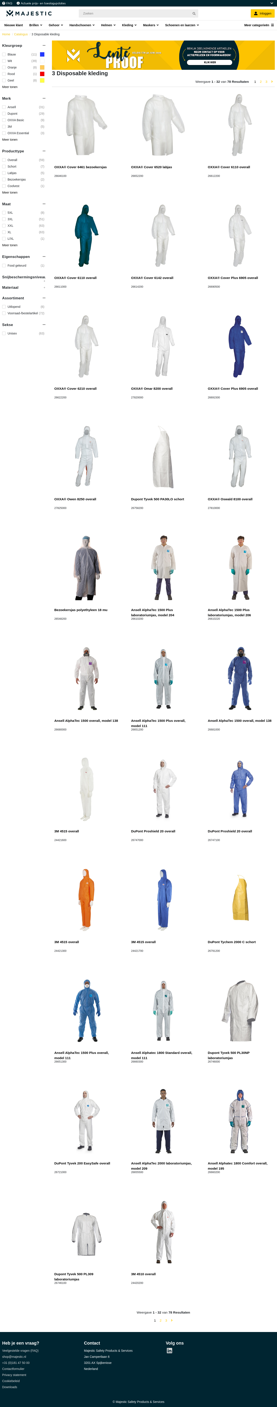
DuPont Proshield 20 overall (153, 831)
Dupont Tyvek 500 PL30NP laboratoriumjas (229, 1055)
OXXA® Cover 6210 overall (75, 388)
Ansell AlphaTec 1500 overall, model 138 (86, 720)
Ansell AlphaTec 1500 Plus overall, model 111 (158, 723)
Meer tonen (10, 87)
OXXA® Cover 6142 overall (152, 278)
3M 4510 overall (143, 1274)
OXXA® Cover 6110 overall (229, 167)
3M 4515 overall (66, 831)
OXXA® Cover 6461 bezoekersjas (80, 167)
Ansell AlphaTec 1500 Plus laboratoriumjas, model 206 (229, 612)
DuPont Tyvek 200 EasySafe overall (82, 1163)
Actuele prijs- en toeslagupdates (43, 3)
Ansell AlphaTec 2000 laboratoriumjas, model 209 (161, 1165)
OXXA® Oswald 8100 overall (230, 499)
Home (6, 34)
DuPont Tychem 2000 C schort (232, 942)
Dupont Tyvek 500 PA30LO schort (157, 499)
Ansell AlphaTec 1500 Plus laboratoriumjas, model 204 (152, 612)
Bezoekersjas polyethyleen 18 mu (81, 610)
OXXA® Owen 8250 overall (75, 499)
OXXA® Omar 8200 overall (152, 388)
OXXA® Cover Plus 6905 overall (233, 278)
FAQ (9, 3)
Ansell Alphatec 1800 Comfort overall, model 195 (237, 1165)
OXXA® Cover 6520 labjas (151, 167)
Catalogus (21, 34)
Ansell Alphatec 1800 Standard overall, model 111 (161, 1055)
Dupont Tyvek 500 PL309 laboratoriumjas (73, 1276)
